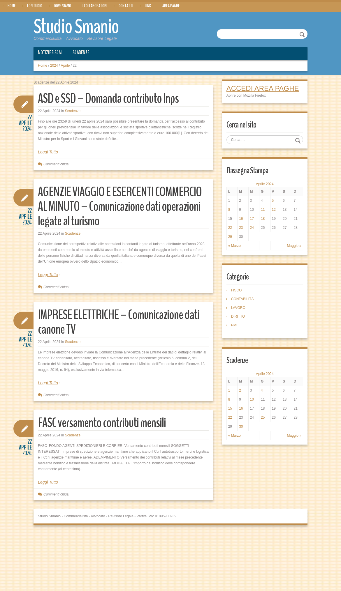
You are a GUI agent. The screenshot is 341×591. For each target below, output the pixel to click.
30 (241, 426)
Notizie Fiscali (51, 52)
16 (241, 219)
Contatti (126, 6)
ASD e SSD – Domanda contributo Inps (108, 98)
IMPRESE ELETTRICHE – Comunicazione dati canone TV (118, 322)
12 (274, 210)
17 (252, 219)
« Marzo (234, 246)
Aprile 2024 (265, 184)
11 (263, 210)
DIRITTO (238, 316)
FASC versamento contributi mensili (102, 423)
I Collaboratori (94, 6)
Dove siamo (62, 6)
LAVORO (238, 308)
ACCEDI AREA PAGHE (262, 88)
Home (12, 6)
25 (263, 417)
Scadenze (81, 52)
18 (263, 219)
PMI (234, 325)
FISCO (236, 290)
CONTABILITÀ (242, 299)
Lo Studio (34, 6)
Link (148, 6)
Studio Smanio (76, 26)
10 (252, 399)
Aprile (65, 65)
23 (241, 228)
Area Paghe (171, 6)
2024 (54, 65)
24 (252, 228)
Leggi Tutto (48, 152)
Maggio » (294, 246)
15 (230, 408)
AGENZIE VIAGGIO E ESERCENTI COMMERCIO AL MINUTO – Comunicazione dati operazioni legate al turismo (120, 206)
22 (230, 228)
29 (230, 237)
